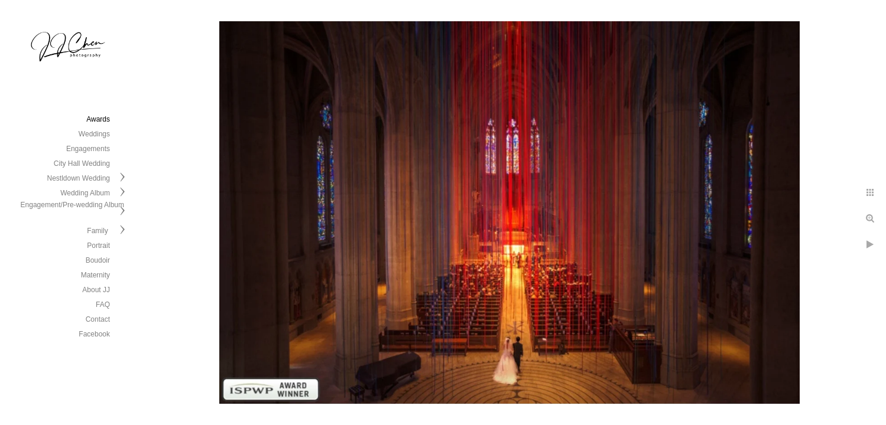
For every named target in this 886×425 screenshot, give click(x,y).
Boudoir (98, 260)
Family (98, 231)
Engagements (88, 149)
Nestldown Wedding (78, 178)
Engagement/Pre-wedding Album (72, 205)
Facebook (94, 334)
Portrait (98, 245)
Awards (98, 119)
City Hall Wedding (82, 163)
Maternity (95, 275)
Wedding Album (85, 193)
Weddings (94, 134)
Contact (98, 319)
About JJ (96, 290)
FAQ (103, 304)
